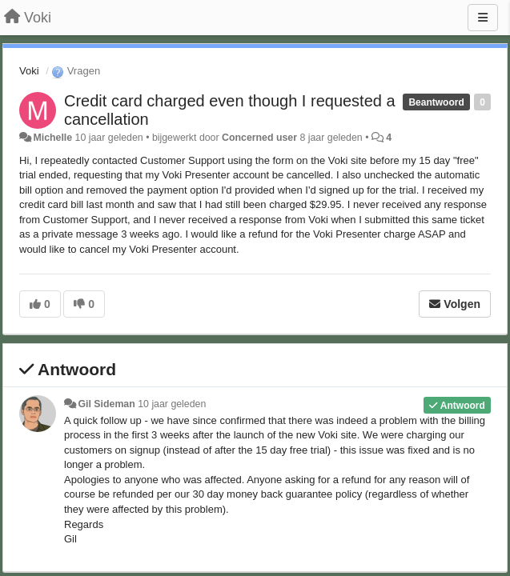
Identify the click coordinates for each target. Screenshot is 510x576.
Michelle (52, 137)
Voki (29, 71)
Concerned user (259, 137)
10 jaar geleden (172, 404)
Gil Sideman (106, 404)
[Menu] (483, 17)
